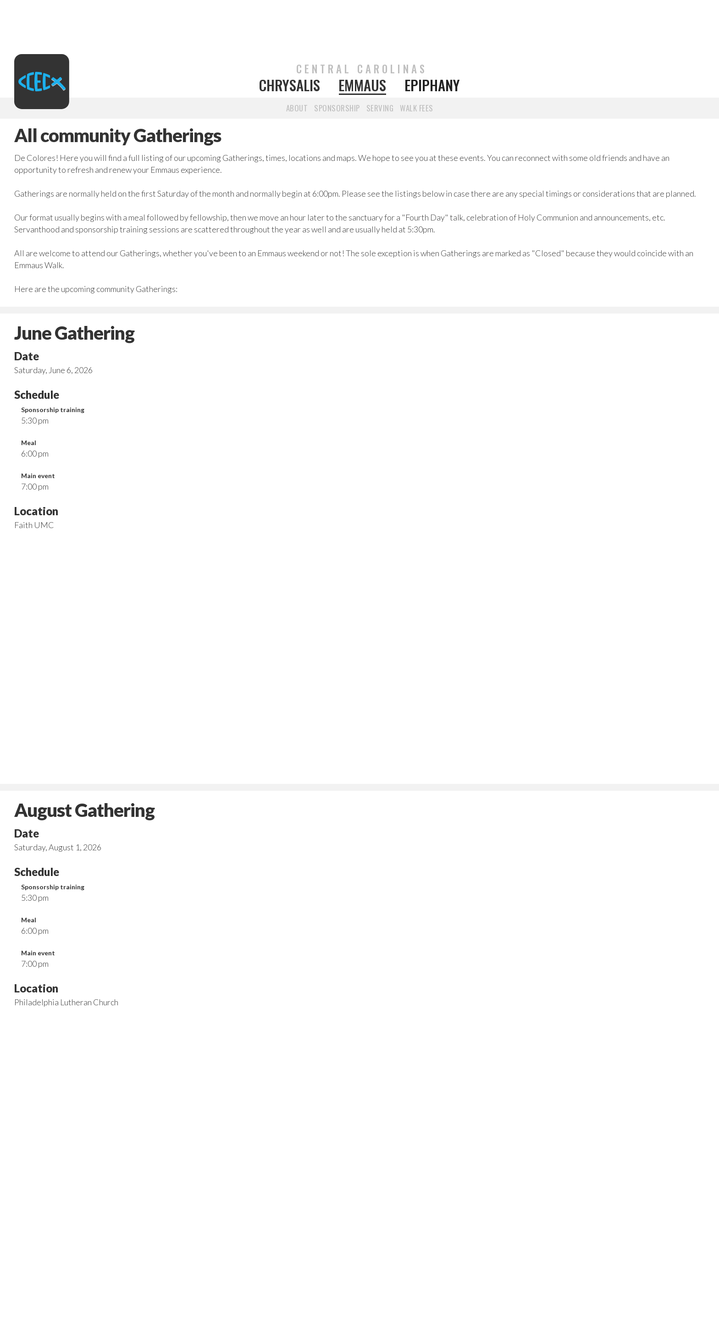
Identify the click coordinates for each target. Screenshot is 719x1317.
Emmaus (362, 85)
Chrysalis (289, 85)
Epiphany (432, 85)
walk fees (416, 108)
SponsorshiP (337, 108)
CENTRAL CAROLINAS (361, 69)
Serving (380, 108)
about (297, 108)
